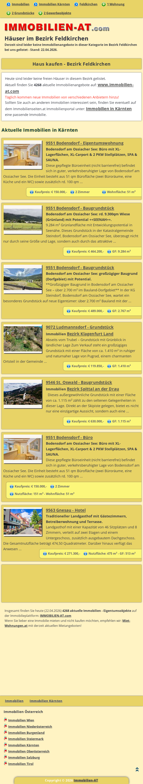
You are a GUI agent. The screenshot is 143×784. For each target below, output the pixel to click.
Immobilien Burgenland (26, 733)
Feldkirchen (89, 4)
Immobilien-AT (86, 780)
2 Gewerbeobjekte (57, 13)
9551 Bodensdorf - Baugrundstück (80, 208)
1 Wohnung (115, 4)
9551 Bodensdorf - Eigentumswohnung (84, 143)
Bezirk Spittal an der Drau (93, 389)
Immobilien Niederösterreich (30, 727)
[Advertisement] (71, 583)
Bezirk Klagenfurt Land (90, 333)
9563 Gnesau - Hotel (66, 510)
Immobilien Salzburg (24, 757)
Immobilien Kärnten (54, 4)
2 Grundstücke (23, 13)
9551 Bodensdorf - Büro (69, 437)
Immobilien (20, 4)
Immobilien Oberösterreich (29, 751)
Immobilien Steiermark (26, 739)
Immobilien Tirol (20, 764)
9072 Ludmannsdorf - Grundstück (80, 327)
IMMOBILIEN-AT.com (55, 616)
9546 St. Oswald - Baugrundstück (79, 382)
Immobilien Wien (21, 720)
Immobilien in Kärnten (109, 108)
